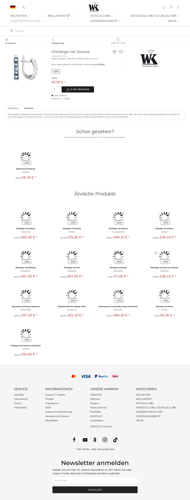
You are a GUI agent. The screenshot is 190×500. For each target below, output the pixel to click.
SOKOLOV (96, 416)
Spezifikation (29, 108)
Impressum (52, 403)
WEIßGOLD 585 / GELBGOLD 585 (156, 407)
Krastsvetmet (98, 407)
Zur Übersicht (10, 43)
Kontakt (19, 394)
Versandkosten (106, 449)
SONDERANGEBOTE (105, 21)
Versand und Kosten (57, 416)
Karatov (94, 403)
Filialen (49, 399)
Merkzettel (20, 407)
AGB (48, 407)
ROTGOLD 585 (102, 15)
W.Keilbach (97, 420)
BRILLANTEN (61, 15)
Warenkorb (20, 399)
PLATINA (95, 411)
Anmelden (95, 489)
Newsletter (51, 420)
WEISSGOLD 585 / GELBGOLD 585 (155, 15)
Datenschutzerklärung (58, 411)
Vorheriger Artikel (57, 43)
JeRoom (95, 399)
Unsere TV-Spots (55, 394)
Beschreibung (13, 108)
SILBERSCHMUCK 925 (26, 21)
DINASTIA (96, 394)
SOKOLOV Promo (101, 426)
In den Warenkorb (77, 89)
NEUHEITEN (20, 15)
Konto (17, 403)
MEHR (174, 21)
